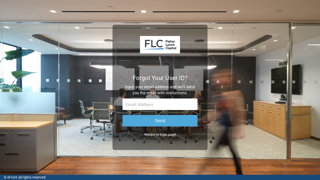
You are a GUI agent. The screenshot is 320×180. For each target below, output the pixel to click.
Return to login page (160, 134)
